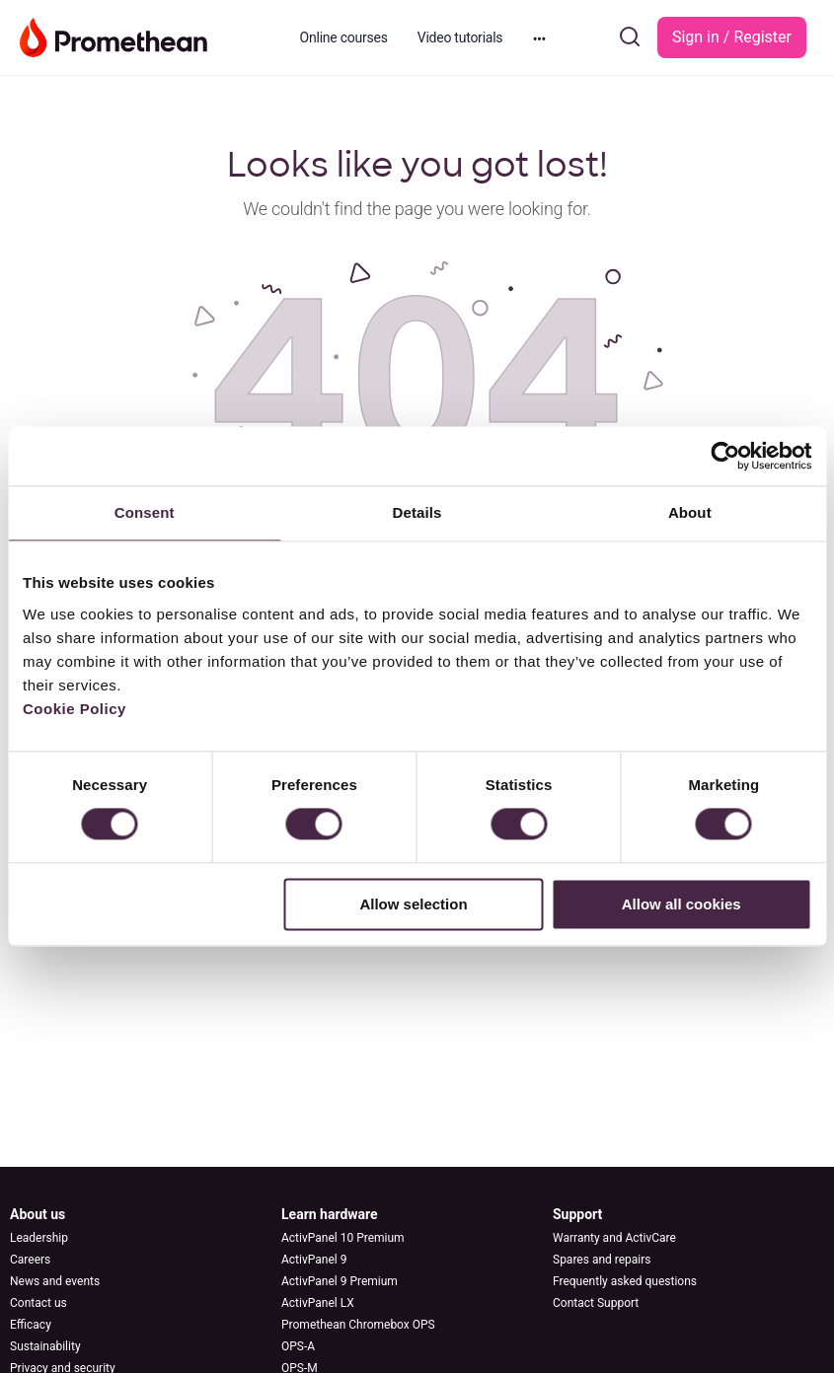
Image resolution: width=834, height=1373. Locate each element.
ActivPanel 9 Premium (339, 1281)
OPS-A (298, 1346)
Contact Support (596, 1303)
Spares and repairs (602, 1259)
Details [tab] (417, 512)
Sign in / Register (732, 37)
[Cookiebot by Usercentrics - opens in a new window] (725, 455)
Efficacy (30, 1325)
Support (577, 1214)
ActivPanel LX (317, 1303)
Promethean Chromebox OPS (358, 1325)
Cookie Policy (74, 708)
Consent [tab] (144, 512)
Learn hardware (329, 1214)
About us (37, 1214)
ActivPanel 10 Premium (343, 1238)
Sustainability (45, 1346)
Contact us (38, 1303)
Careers (30, 1259)
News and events (55, 1281)
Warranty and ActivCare (614, 1238)
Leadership (39, 1238)
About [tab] (690, 512)
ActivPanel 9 (313, 1259)
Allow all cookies (681, 904)
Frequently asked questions (625, 1281)
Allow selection (413, 904)
